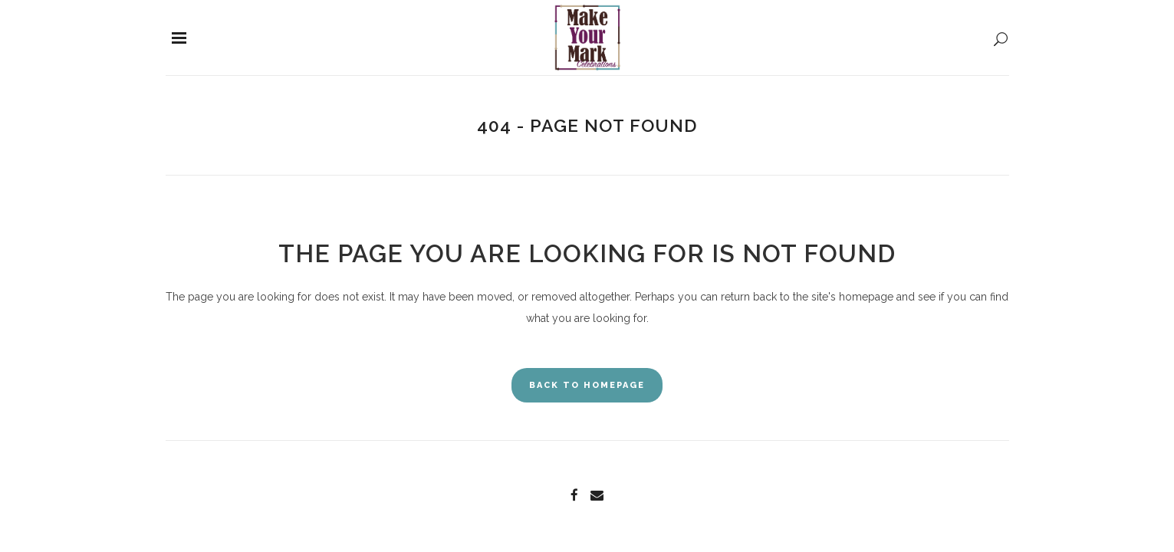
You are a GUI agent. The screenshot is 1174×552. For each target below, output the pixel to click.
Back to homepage (587, 385)
